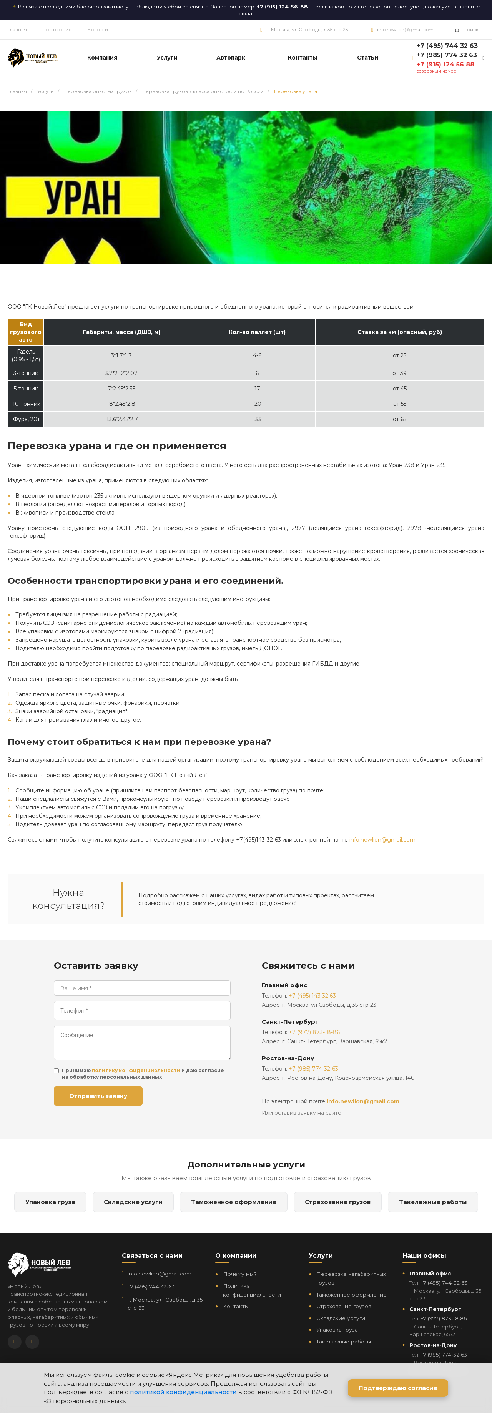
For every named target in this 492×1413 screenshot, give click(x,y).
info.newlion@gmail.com (405, 29)
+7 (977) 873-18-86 (314, 1032)
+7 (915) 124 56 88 (445, 64)
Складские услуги (133, 1201)
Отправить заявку (98, 1095)
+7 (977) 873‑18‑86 (444, 1318)
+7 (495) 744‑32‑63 (151, 1286)
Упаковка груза (50, 1201)
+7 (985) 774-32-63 (313, 1068)
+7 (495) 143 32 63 (312, 995)
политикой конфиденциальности (183, 1392)
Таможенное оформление (233, 1201)
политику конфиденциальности (136, 1070)
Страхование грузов (338, 1201)
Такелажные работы (433, 1201)
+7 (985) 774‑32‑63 (444, 1355)
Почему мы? (240, 1274)
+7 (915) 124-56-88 (282, 6)
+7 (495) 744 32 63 (447, 46)
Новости (97, 29)
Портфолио (57, 29)
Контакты (236, 1306)
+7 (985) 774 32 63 (446, 55)
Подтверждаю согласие (398, 1387)
